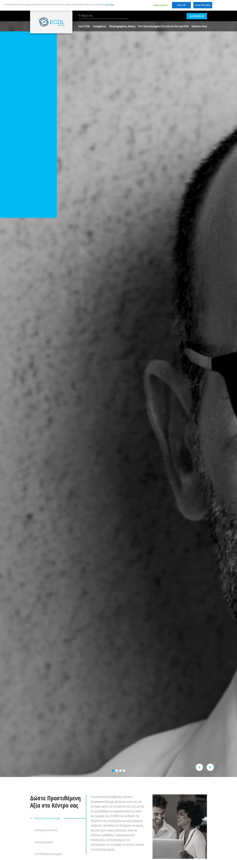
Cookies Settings (160, 5)
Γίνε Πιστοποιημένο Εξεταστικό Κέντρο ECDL (163, 26)
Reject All (181, 5)
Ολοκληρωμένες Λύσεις (122, 26)
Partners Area (199, 26)
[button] (113, 770)
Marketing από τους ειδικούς (46, 829)
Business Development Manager (47, 818)
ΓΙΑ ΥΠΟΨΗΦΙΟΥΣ (196, 16)
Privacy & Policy (109, 4)
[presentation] (199, 767)
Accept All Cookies (203, 5)
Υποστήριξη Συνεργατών (44, 840)
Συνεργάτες (99, 26)
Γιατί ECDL (84, 26)
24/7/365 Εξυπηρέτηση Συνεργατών (48, 851)
